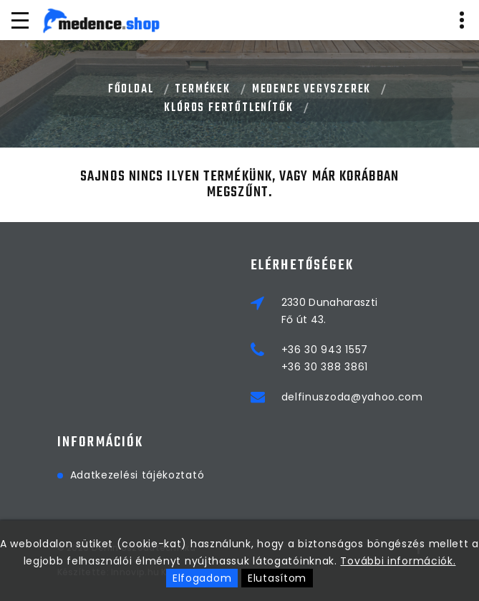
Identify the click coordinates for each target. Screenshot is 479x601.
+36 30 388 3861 (325, 367)
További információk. (397, 561)
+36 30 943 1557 (325, 349)
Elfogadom (202, 578)
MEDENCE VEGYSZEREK (311, 89)
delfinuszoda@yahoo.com (352, 397)
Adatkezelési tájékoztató (137, 475)
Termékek (202, 89)
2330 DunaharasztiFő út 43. (329, 311)
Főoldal (131, 89)
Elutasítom (277, 578)
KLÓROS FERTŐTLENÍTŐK (228, 108)
